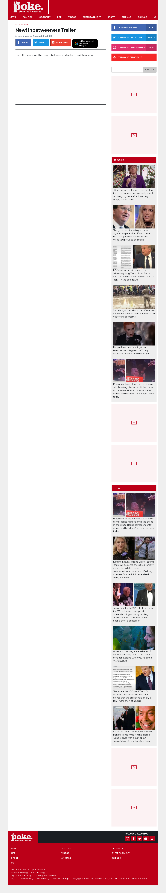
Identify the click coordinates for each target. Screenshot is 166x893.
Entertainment (92, 17)
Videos (72, 17)
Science (142, 17)
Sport (111, 17)
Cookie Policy (26, 878)
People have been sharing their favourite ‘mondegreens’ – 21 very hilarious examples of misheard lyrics (132, 350)
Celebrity (44, 17)
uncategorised (21, 24)
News (13, 17)
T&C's (13, 878)
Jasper (18, 36)
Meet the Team (139, 878)
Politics (27, 17)
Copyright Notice (80, 878)
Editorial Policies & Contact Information (110, 878)
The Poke (28, 7)
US (155, 17)
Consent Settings (60, 878)
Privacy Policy (42, 878)
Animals (126, 17)
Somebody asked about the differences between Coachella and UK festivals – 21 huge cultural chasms (134, 313)
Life (59, 17)
